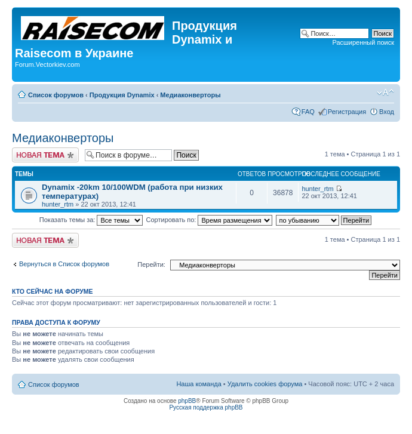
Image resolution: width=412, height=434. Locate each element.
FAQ (308, 111)
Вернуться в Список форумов (64, 263)
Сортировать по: (209, 219)
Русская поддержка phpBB (205, 407)
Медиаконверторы (190, 95)
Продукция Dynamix (122, 95)
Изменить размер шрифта (385, 92)
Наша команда (198, 383)
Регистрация (347, 111)
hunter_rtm (57, 204)
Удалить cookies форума (265, 383)
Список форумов (56, 95)
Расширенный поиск (363, 42)
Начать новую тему (45, 154)
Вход (386, 111)
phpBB (187, 401)
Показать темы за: (91, 219)
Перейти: (151, 264)
